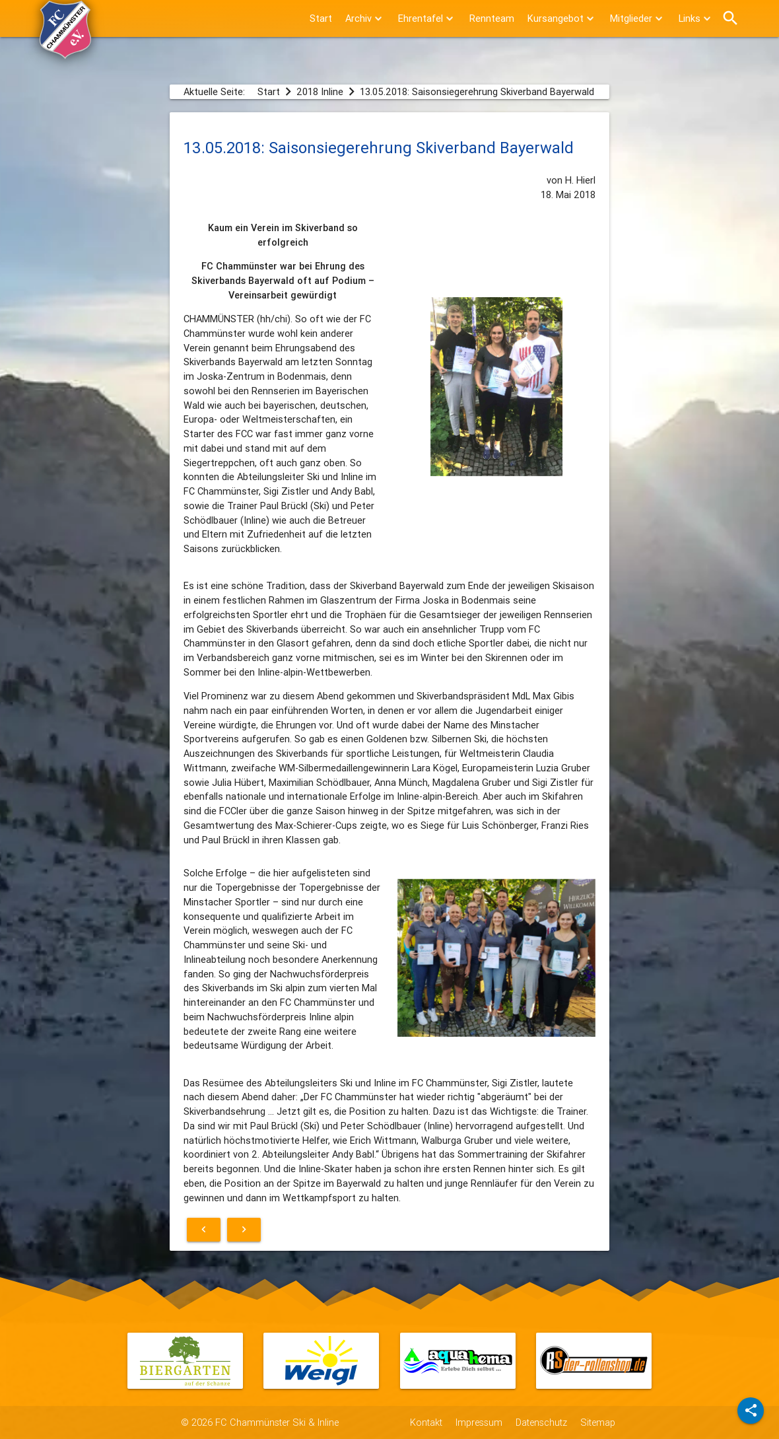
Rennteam (491, 18)
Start (321, 18)
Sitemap (597, 1422)
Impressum (479, 1422)
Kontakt (426, 1422)
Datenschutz (541, 1422)
